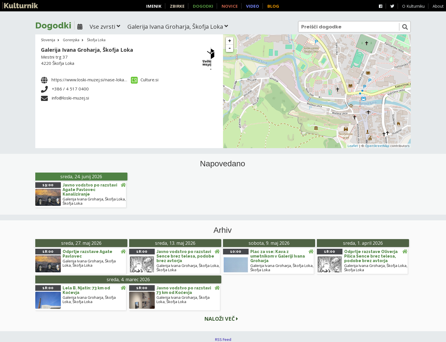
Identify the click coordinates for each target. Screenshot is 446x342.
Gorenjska (71, 40)
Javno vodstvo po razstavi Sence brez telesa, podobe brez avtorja (185, 256)
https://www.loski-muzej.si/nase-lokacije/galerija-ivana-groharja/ (114, 79)
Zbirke (177, 6)
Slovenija (48, 40)
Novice (230, 6)
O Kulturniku (413, 6)
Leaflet (353, 146)
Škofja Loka (96, 40)
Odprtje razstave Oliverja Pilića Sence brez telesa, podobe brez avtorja (371, 256)
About (438, 6)
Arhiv (223, 230)
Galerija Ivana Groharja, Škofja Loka (87, 49)
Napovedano (222, 163)
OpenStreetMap (377, 146)
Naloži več (221, 318)
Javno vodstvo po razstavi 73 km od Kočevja (183, 290)
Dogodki (203, 6)
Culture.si (144, 79)
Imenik (154, 6)
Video (252, 6)
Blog (273, 6)
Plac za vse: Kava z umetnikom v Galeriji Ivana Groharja (277, 256)
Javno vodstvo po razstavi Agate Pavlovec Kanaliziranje (90, 189)
